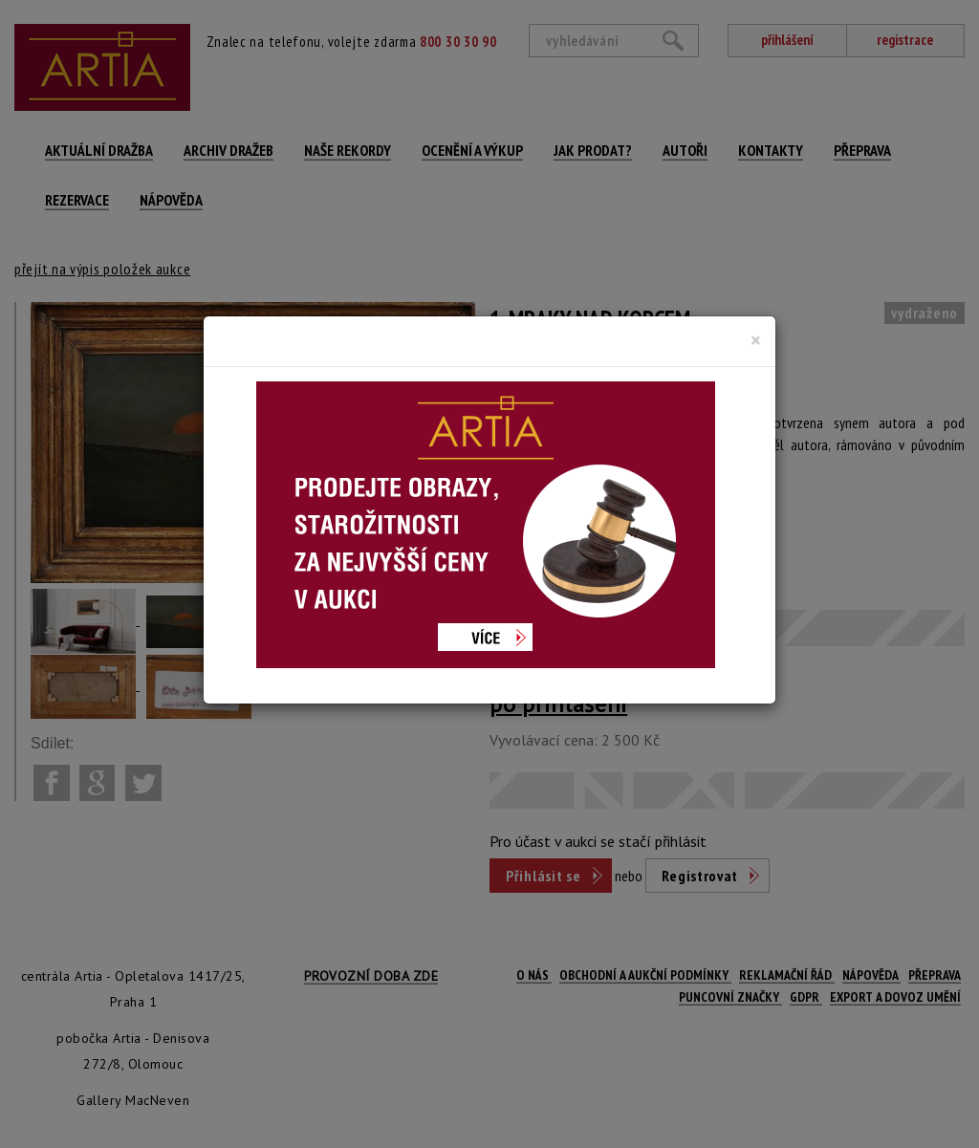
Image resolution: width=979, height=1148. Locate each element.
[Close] (756, 340)
